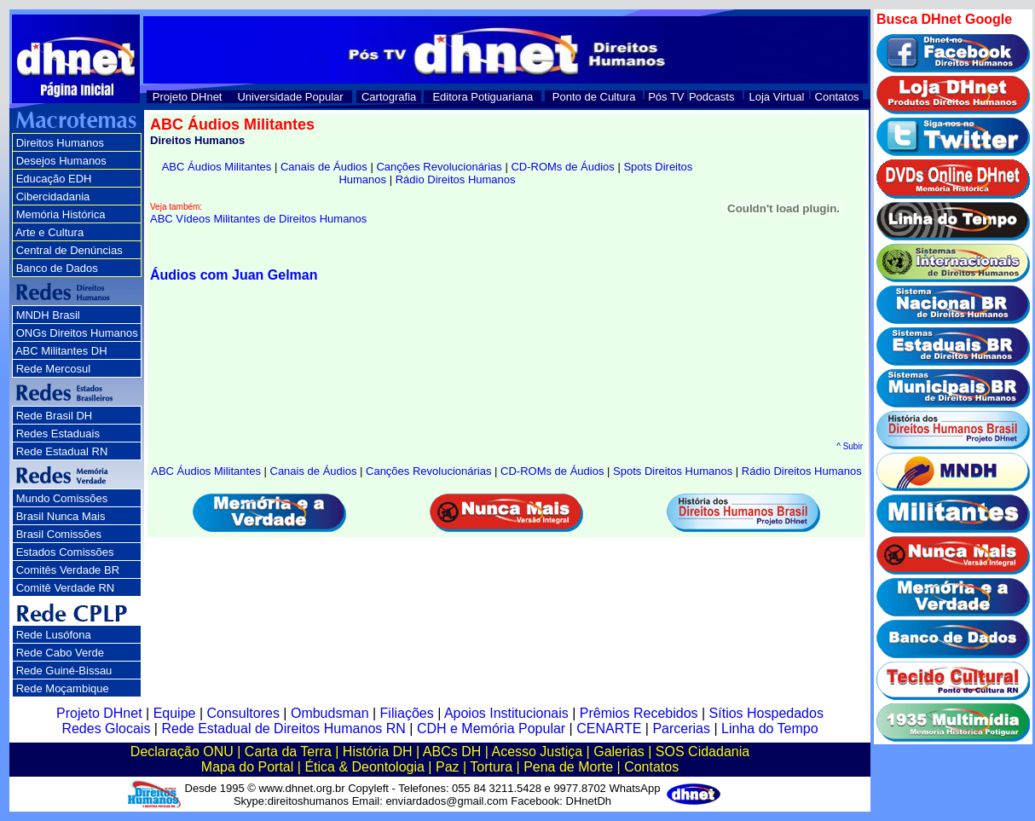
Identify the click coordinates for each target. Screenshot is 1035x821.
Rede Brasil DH (54, 415)
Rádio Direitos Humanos (456, 179)
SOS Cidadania (702, 751)
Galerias (619, 751)
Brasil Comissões (58, 534)
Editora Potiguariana (482, 96)
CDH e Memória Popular (491, 728)
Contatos (837, 96)
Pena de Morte (568, 767)
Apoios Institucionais (506, 713)
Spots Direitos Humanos (672, 471)
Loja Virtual (777, 96)
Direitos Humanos (60, 142)
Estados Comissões (65, 552)
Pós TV (666, 96)
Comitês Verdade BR (67, 570)
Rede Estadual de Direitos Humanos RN (283, 728)
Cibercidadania (53, 196)
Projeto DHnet (188, 96)
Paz (448, 767)
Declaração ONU (182, 751)
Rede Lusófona (53, 634)
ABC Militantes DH (61, 350)
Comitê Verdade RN (65, 587)
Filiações (407, 713)
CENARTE (608, 728)
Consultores (243, 713)
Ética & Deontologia (364, 767)
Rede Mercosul (53, 368)
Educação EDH (54, 178)
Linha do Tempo (769, 728)
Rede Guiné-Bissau (64, 670)
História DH (378, 751)
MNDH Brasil (48, 315)
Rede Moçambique (62, 688)
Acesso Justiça (536, 751)
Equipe (174, 713)
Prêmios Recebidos (639, 713)
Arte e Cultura (49, 232)
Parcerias (681, 728)
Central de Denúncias (69, 250)
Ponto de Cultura (594, 96)
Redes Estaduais (58, 433)
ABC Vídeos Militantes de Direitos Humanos (258, 218)
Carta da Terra (288, 751)
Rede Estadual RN (62, 451)
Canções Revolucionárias (438, 166)
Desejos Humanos (61, 160)
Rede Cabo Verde (60, 652)
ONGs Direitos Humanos (77, 333)
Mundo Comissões (62, 498)
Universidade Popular (290, 96)
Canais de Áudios (323, 166)
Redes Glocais (105, 728)
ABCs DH (452, 751)
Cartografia (388, 96)
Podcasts (711, 96)
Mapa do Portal (247, 767)
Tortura (491, 767)
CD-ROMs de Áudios (562, 166)
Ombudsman (330, 713)
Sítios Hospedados (766, 713)
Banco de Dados (57, 268)
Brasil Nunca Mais (61, 516)
